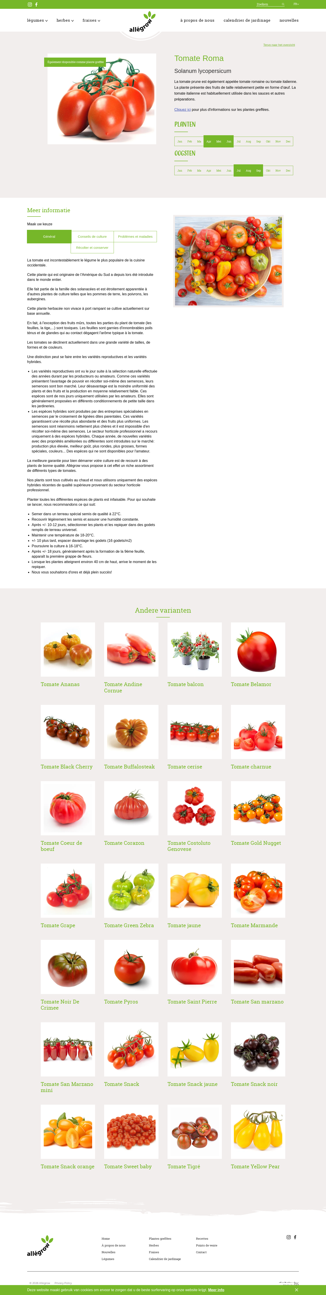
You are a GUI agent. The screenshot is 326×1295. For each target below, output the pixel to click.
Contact (201, 1252)
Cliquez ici (182, 110)
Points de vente (206, 1245)
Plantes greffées (160, 1239)
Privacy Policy (63, 1283)
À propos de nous (197, 20)
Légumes (37, 20)
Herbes (65, 20)
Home (106, 1239)
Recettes (202, 1239)
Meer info (216, 1290)
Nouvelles (289, 20)
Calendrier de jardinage (247, 20)
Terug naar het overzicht (279, 45)
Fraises (91, 20)
